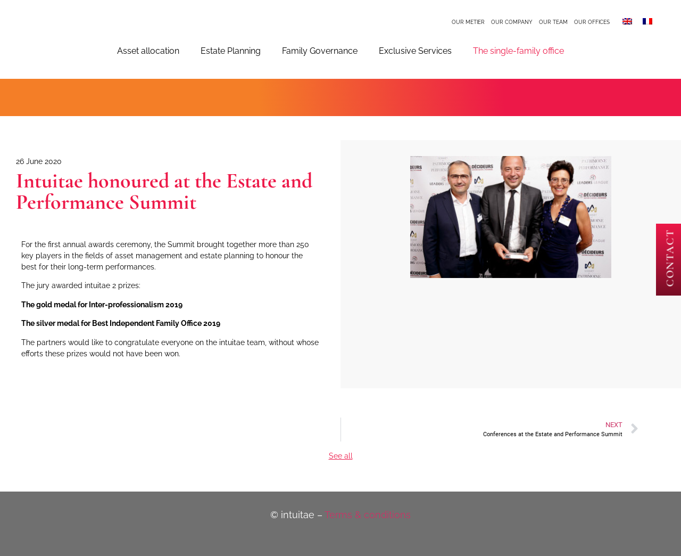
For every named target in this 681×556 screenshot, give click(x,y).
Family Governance (320, 51)
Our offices (592, 22)
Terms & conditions (368, 514)
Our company (512, 22)
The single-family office (518, 51)
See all (341, 456)
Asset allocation (148, 51)
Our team (553, 22)
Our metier (468, 22)
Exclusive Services (415, 51)
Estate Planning (231, 51)
